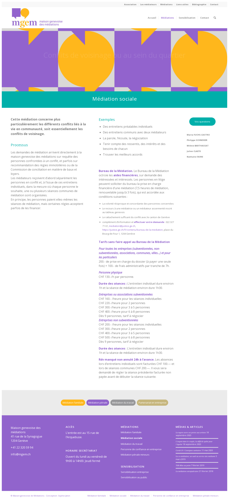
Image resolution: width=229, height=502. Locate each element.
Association (130, 4)
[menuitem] (130, 4)
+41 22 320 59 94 (22, 447)
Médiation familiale (131, 432)
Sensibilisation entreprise (135, 472)
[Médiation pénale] (97, 403)
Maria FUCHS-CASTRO (198, 134)
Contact (214, 4)
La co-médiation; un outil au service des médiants (195, 456)
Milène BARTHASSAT (198, 145)
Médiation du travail (131, 444)
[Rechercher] (214, 17)
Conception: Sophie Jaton (58, 495)
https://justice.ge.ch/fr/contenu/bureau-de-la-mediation (132, 229)
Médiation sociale (131, 438)
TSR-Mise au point (183, 465)
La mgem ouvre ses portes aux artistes (191, 432)
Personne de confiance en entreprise (141, 449)
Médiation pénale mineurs (135, 454)
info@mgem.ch (21, 454)
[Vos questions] (202, 121)
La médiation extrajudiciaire (187, 471)
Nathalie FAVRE (195, 156)
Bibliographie (199, 4)
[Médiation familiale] (73, 403)
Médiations (166, 4)
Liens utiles (182, 4)
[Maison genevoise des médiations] (37, 17)
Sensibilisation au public (134, 477)
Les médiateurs (148, 4)
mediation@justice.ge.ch (122, 226)
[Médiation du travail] (123, 403)
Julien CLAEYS (194, 151)
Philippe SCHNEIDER (197, 140)
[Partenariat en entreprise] (152, 403)
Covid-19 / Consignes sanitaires (188, 450)
